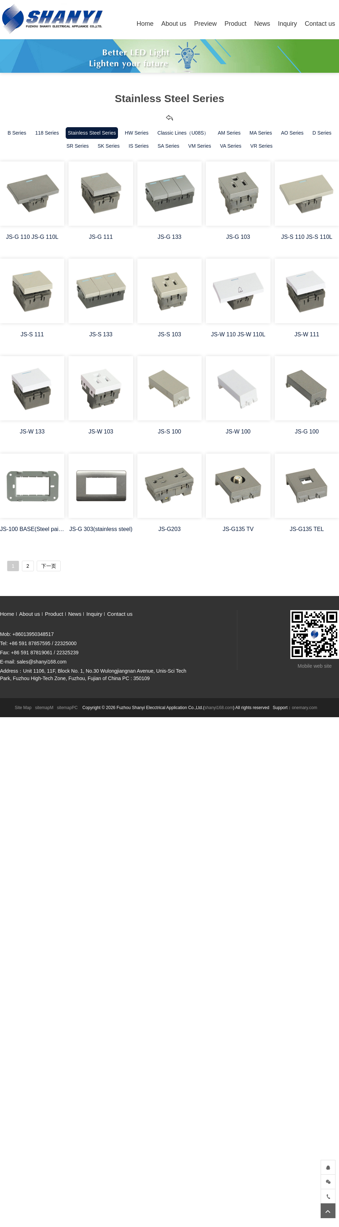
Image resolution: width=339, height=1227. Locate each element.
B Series (16, 133)
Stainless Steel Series (92, 133)
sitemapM (44, 707)
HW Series (137, 133)
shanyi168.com (218, 707)
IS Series (139, 146)
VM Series (199, 146)
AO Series (292, 133)
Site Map (23, 707)
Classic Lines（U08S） (183, 133)
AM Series (229, 133)
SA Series (168, 146)
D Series (322, 133)
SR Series (77, 146)
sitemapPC (67, 707)
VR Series (261, 146)
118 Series (47, 133)
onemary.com (304, 707)
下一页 (48, 566)
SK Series (109, 146)
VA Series (230, 146)
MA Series (261, 133)
